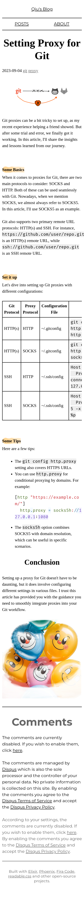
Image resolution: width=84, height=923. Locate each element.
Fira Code (65, 871)
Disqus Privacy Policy (32, 807)
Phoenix (47, 871)
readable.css (19, 876)
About (61, 23)
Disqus (9, 769)
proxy (33, 70)
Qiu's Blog (42, 8)
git (25, 70)
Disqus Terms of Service (27, 800)
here (17, 750)
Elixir (32, 871)
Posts (22, 23)
